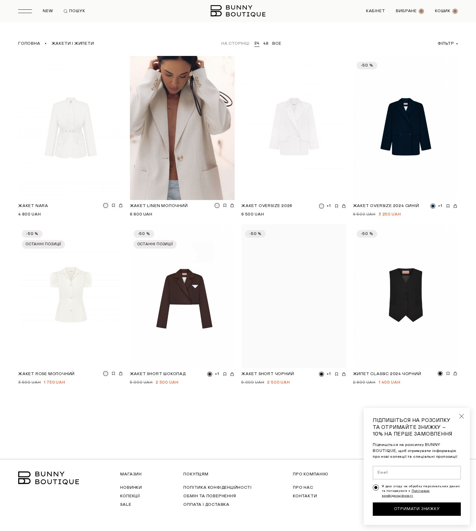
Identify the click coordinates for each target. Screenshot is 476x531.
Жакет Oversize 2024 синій (386, 206)
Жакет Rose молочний (46, 374)
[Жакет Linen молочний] (182, 128)
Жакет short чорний (267, 374)
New (48, 11)
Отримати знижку (417, 511)
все (276, 44)
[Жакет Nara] (70, 128)
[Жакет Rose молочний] (70, 296)
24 (257, 43)
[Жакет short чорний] (293, 296)
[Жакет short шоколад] (182, 296)
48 (266, 44)
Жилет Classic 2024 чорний (387, 374)
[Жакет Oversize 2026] (293, 128)
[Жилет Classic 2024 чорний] (405, 296)
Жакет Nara (33, 206)
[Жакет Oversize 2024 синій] (405, 128)
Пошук (74, 11)
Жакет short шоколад (158, 374)
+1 (329, 206)
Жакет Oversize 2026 (266, 206)
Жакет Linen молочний (159, 206)
